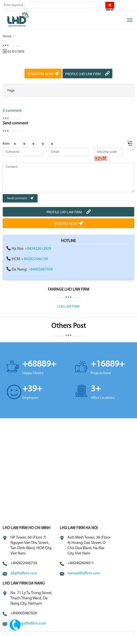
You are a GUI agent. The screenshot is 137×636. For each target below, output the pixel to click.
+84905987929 (40, 269)
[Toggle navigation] (129, 20)
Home (7, 36)
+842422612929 (38, 249)
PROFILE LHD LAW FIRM (87, 74)
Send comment (20, 198)
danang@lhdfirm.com (28, 623)
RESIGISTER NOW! (43, 74)
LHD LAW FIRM (69, 307)
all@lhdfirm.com (23, 573)
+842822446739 (34, 259)
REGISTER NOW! (68, 224)
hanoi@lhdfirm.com (84, 573)
